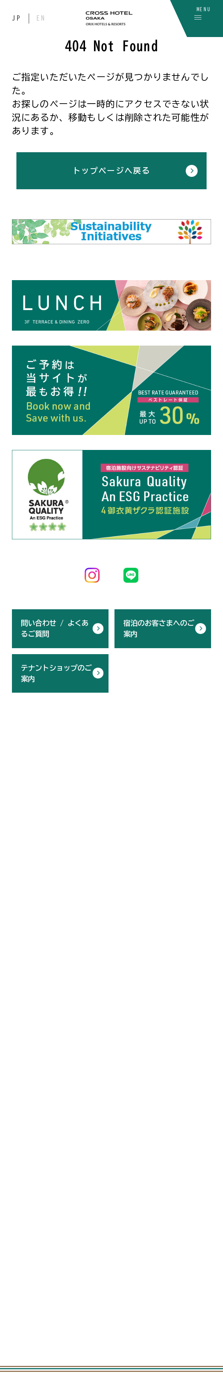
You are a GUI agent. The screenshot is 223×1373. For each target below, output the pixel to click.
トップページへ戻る (111, 170)
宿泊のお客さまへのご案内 (158, 627)
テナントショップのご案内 (56, 672)
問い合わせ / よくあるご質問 (55, 627)
